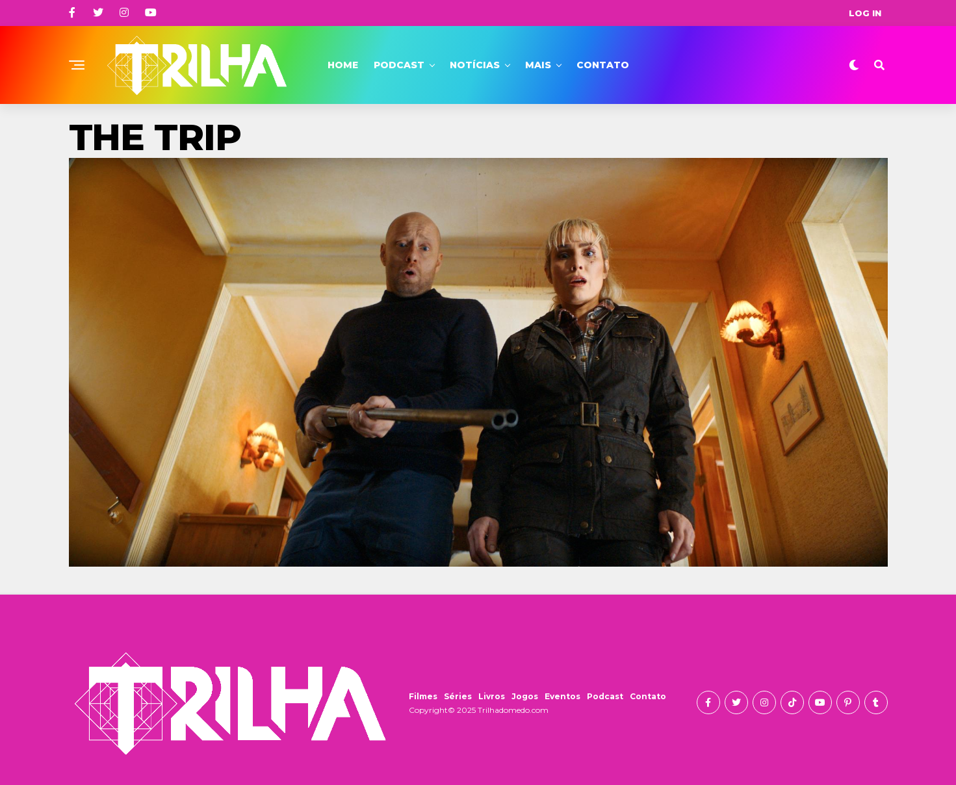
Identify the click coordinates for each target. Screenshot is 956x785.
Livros (491, 696)
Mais (538, 65)
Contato (602, 65)
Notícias (475, 65)
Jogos (524, 696)
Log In (865, 13)
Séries (458, 696)
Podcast (399, 65)
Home (343, 65)
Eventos (562, 696)
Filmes (423, 696)
